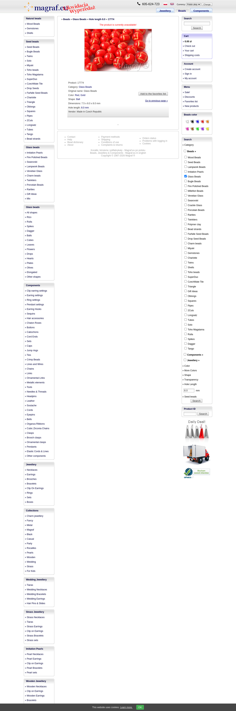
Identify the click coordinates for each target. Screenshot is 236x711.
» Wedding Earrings (35, 598)
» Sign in (187, 73)
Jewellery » (193, 360)
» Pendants (31, 446)
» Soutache (31, 405)
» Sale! (186, 92)
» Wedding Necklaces (36, 589)
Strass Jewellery (35, 612)
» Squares (30, 111)
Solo (188, 324)
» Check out (189, 46)
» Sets (28, 341)
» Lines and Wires (34, 364)
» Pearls (29, 552)
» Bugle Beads (32, 51)
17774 (111, 19)
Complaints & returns (112, 145)
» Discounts (189, 97)
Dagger (189, 343)
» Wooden (30, 557)
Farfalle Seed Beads (196, 233)
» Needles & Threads (36, 391)
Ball (78, 99)
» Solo (28, 60)
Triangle (190, 286)
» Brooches (31, 479)
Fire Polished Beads (196, 186)
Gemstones (191, 252)
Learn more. (126, 707)
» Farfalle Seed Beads (36, 93)
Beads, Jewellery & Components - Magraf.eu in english (118, 153)
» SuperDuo (31, 79)
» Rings (29, 493)
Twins (189, 262)
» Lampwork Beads (35, 166)
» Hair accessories (34, 318)
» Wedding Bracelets (35, 594)
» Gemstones (31, 28)
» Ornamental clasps (35, 442)
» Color (186, 366)
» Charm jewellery (34, 516)
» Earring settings (34, 295)
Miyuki (189, 248)
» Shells (29, 33)
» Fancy (29, 520)
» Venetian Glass (33, 171)
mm (192, 390)
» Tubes (29, 129)
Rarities (190, 214)
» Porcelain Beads (34, 185)
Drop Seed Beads (195, 238)
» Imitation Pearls (34, 152)
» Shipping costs (191, 55)
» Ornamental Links (35, 378)
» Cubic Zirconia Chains (37, 428)
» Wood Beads (32, 24)
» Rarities (30, 189)
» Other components (35, 456)
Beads (182, 10)
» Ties (28, 355)
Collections (32, 510)
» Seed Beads (32, 47)
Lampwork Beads (195, 166)
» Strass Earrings (33, 626)
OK (140, 707)
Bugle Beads (192, 181)
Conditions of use (110, 142)
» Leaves (29, 244)
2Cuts (189, 310)
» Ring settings (32, 300)
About (70, 145)
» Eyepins (30, 414)
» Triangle (30, 102)
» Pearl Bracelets (33, 668)
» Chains (29, 368)
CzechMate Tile (194, 281)
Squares (190, 300)
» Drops (29, 254)
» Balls (28, 235)
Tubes (189, 319)
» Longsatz (30, 125)
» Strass (29, 566)
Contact (71, 137)
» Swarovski (31, 162)
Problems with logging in (154, 141)
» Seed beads (189, 396)
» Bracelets (30, 483)
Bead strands (192, 229)
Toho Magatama (194, 329)
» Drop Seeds (32, 88)
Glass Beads (79, 19)
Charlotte (190, 257)
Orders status (149, 138)
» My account (189, 78)
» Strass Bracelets (34, 635)
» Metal (28, 525)
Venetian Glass (193, 195)
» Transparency (190, 379)
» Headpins (31, 396)
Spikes (189, 338)
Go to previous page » (156, 100)
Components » (195, 354)
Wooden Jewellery (36, 681)
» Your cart (188, 50)
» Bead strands (32, 138)
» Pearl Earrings (33, 658)
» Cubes (29, 240)
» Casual (29, 539)
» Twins (29, 56)
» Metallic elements (35, 382)
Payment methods (110, 137)
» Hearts (29, 258)
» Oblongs (30, 106)
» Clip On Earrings (34, 488)
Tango (189, 348)
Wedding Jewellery (36, 579)
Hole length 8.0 (97, 19)
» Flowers (30, 249)
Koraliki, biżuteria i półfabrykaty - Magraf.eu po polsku (118, 150)
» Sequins (30, 313)
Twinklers (190, 219)
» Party (28, 543)
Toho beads (192, 272)
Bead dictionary (75, 142)
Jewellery (165, 10)
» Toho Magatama (34, 74)
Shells (189, 267)
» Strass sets (31, 640)
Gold (83, 95)
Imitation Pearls (34, 649)
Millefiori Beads (193, 190)
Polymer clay (192, 224)
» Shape (186, 375)
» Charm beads (33, 175)
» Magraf (29, 529)
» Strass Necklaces (35, 617)
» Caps (28, 346)
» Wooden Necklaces (36, 686)
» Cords (29, 410)
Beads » (191, 151)
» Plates (29, 263)
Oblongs (190, 295)
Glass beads (33, 147)
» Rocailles (30, 548)
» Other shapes (33, 276)
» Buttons (30, 327)
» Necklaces (31, 470)
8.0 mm (85, 107)
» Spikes (29, 226)
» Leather (30, 401)
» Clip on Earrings (34, 631)
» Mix (27, 198)
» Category (188, 145)
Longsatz (190, 315)
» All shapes (31, 212)
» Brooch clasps (33, 437)
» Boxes (29, 502)
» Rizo (28, 217)
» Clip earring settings (36, 290)
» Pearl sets (31, 672)
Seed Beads (192, 162)
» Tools (28, 387)
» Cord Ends (31, 336)
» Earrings (30, 474)
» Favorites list (190, 101)
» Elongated (31, 272)
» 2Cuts (29, 120)
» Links (28, 373)
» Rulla (28, 221)
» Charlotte (30, 97)
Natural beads (33, 18)
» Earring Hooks (33, 309)
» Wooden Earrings (35, 695)
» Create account (191, 69)
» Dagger (29, 231)
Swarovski (191, 200)
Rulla (188, 334)
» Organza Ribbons (35, 424)
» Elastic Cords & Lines (37, 451)
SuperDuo (191, 276)
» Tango (29, 134)
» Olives (29, 267)
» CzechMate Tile (34, 83)
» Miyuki (29, 65)
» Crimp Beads (32, 359)
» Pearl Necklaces (34, 654)
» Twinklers (30, 180)
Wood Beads (192, 157)
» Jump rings (31, 350)
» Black (28, 534)
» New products (191, 106)
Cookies (146, 143)
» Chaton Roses (33, 323)
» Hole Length (189, 384)
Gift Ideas (191, 291)
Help (69, 139)
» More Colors (189, 370)
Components (201, 10)
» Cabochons (31, 332)
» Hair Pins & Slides (35, 603)
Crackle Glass (193, 205)
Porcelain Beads (194, 209)
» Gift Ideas (31, 194)
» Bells (28, 419)
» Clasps (29, 433)
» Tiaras (29, 585)
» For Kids (30, 571)
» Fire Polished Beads (36, 157)
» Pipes (29, 116)
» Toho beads (32, 70)
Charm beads (193, 243)
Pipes (189, 305)
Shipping (105, 139)
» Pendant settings (34, 304)
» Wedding (30, 562)
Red (77, 95)
